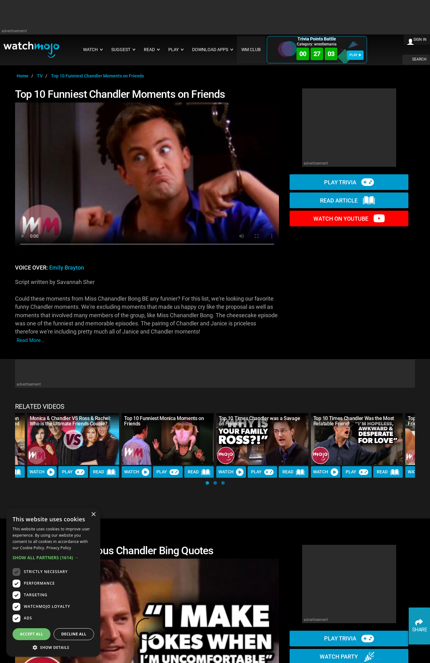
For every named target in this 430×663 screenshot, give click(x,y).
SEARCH (419, 59)
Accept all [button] (31, 634)
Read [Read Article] (104, 472)
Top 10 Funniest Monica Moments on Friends (164, 421)
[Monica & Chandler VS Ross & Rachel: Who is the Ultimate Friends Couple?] (73, 439)
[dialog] (53, 582)
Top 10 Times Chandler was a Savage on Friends (259, 421)
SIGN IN (420, 39)
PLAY (355, 55)
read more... (30, 340)
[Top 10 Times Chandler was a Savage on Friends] (262, 439)
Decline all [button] (74, 634)
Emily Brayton (66, 268)
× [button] (93, 514)
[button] (207, 483)
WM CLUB (251, 49)
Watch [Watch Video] (42, 472)
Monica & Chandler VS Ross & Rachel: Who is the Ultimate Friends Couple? (70, 421)
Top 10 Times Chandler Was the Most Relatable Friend (353, 421)
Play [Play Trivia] (73, 472)
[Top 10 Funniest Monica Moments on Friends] (168, 439)
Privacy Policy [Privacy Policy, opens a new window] (58, 547)
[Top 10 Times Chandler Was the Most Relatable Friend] (357, 439)
